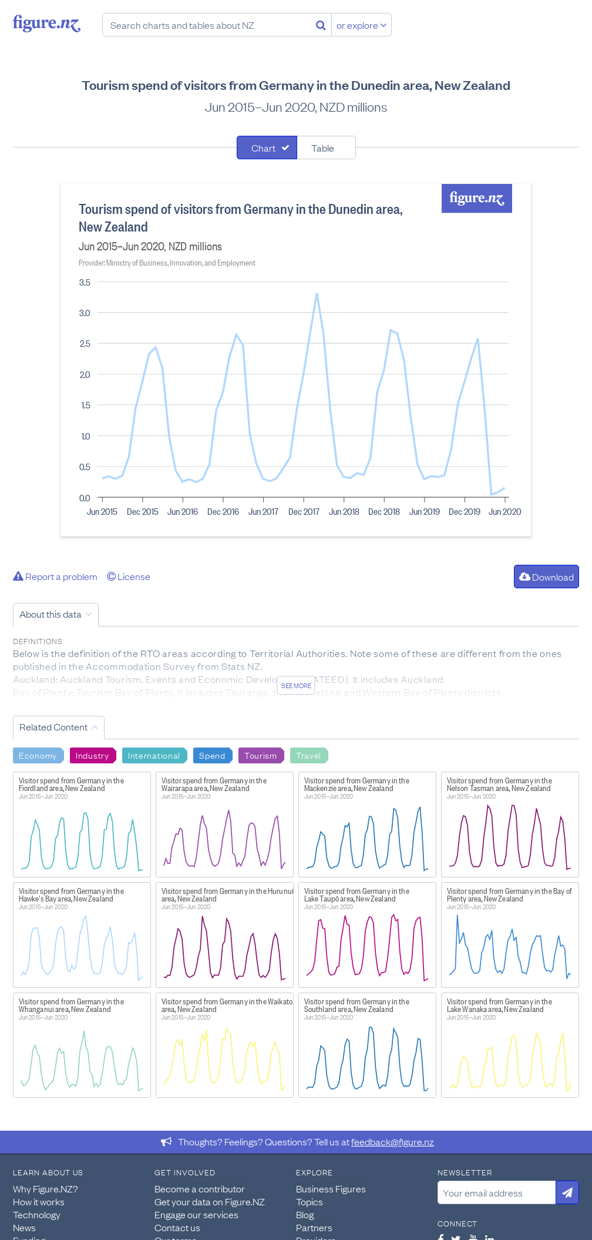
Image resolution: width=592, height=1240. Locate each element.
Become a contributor (199, 1188)
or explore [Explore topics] (362, 24)
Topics (309, 1201)
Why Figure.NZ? (45, 1188)
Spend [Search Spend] (212, 754)
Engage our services (196, 1214)
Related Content (53, 726)
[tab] (267, 147)
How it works (39, 1201)
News (24, 1227)
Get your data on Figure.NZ (209, 1201)
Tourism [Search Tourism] (260, 754)
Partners (314, 1227)
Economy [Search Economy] (38, 754)
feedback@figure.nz (392, 1141)
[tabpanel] (296, 360)
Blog (305, 1214)
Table (322, 147)
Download (546, 576)
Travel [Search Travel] (308, 754)
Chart (263, 147)
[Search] (321, 24)
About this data (50, 613)
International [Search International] (154, 754)
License (128, 575)
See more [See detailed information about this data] (296, 685)
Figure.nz (46, 23)
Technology (36, 1214)
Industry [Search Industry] (92, 754)
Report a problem (55, 575)
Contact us (177, 1227)
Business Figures (331, 1188)
